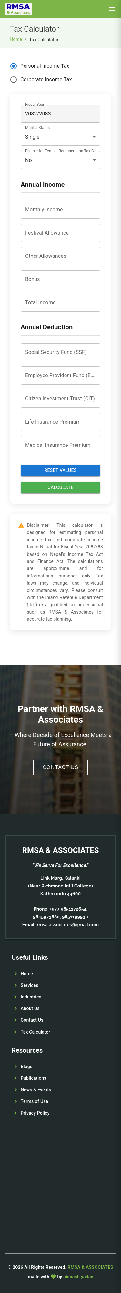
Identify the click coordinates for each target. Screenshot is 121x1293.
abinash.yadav (78, 1276)
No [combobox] (28, 160)
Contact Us (60, 767)
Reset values (60, 470)
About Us (30, 1008)
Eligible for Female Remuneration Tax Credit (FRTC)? (61, 151)
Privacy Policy (35, 1113)
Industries (31, 996)
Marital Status (37, 127)
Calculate (61, 487)
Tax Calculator (35, 1032)
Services (29, 985)
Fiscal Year (34, 104)
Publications (33, 1078)
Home (16, 39)
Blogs (26, 1066)
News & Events (36, 1089)
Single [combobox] (32, 137)
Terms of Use (34, 1101)
